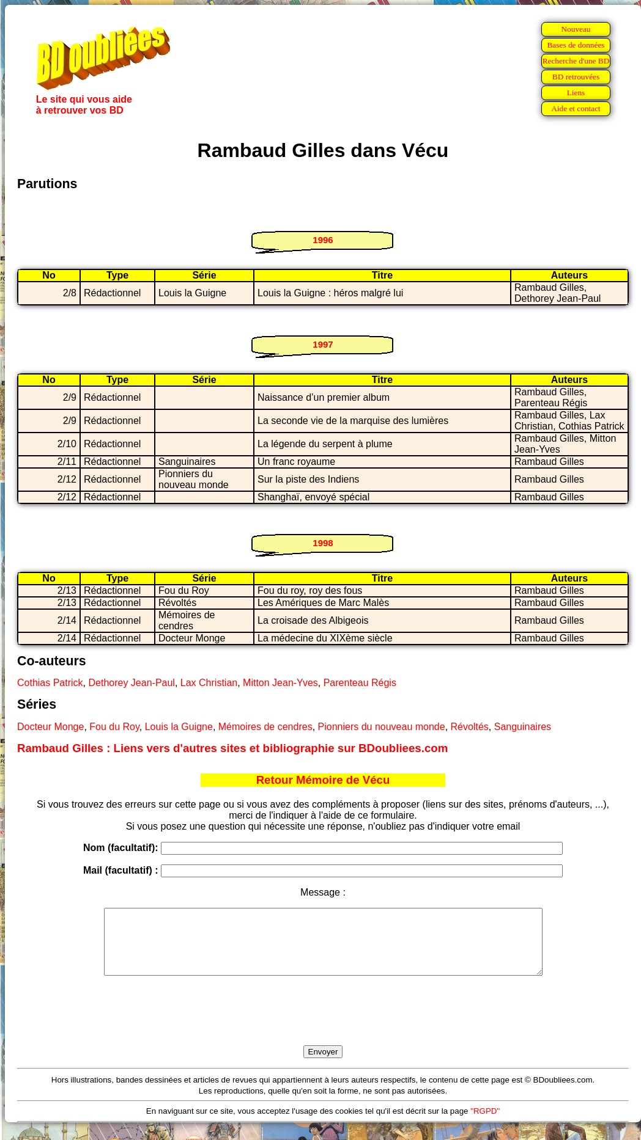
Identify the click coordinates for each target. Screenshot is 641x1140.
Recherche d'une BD (576, 60)
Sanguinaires (522, 727)
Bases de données (575, 44)
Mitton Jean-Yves (280, 683)
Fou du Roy (114, 727)
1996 (323, 240)
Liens (576, 92)
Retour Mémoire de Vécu (323, 779)
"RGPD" (485, 1123)
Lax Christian (208, 683)
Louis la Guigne (179, 727)
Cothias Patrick (50, 683)
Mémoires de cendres (265, 727)
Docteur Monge (50, 727)
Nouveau (575, 29)
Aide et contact (576, 108)
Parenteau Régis (360, 683)
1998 (323, 543)
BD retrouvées (575, 76)
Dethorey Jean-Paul (131, 683)
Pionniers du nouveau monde (381, 727)
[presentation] (323, 1024)
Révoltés (470, 727)
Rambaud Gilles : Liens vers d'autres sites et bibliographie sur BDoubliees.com (232, 748)
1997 (323, 344)
